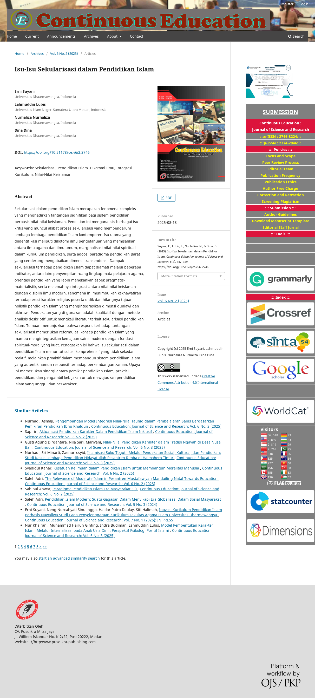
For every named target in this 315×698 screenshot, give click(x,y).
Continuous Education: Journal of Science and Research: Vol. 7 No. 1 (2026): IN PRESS (99, 520)
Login (303, 4)
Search (296, 36)
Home (12, 36)
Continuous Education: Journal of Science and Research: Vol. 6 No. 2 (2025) (123, 471)
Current (32, 36)
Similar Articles (31, 411)
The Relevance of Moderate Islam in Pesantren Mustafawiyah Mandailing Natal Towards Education (132, 478)
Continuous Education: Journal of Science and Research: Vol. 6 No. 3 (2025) (156, 426)
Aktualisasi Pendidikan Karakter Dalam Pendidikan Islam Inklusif (96, 431)
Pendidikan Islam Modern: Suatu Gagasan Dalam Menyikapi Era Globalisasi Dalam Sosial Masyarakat (133, 499)
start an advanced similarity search (69, 558)
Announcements (61, 36)
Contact (136, 36)
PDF (168, 197)
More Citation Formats (179, 276)
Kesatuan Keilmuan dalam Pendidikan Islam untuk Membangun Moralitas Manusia (127, 468)
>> (45, 546)
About (113, 36)
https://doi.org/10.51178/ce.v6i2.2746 (57, 152)
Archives (91, 36)
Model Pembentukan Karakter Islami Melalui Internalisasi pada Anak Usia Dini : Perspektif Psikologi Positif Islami (119, 528)
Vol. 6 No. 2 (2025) (64, 53)
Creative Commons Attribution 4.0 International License (188, 382)
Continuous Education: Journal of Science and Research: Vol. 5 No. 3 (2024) (92, 504)
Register (287, 4)
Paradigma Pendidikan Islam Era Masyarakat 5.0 (95, 488)
